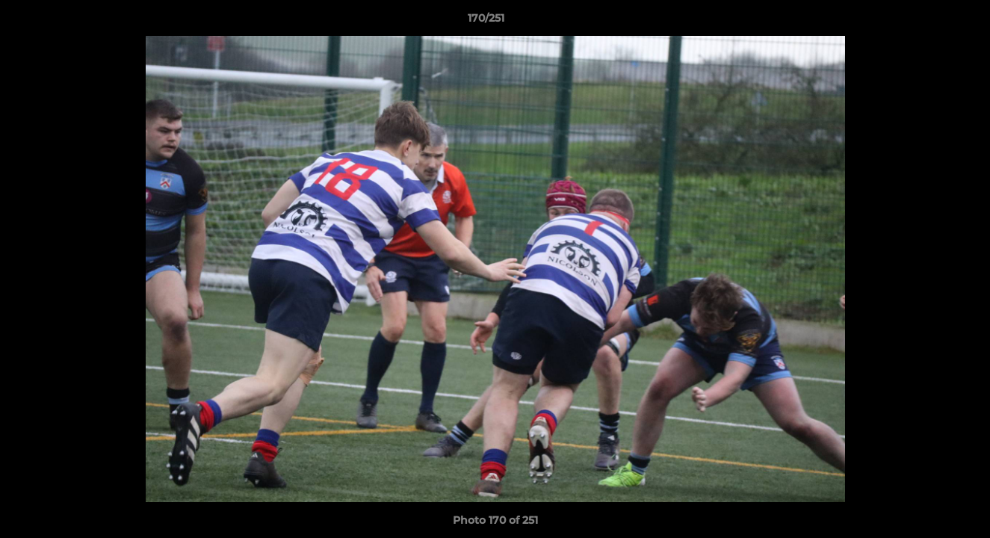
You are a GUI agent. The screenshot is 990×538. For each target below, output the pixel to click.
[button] (927, 21)
